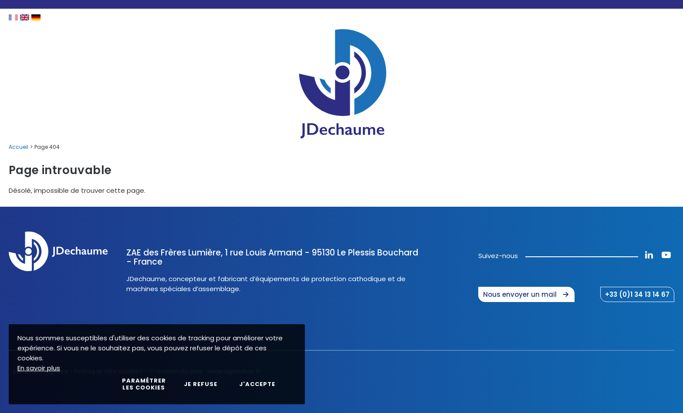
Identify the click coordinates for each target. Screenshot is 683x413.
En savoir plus (38, 368)
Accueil (18, 147)
